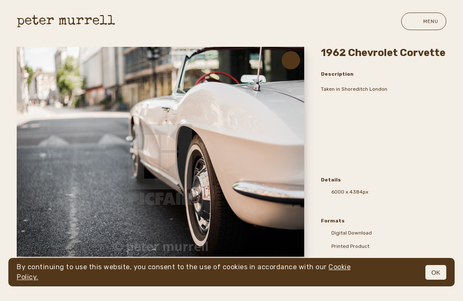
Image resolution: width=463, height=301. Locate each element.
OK (435, 272)
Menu (423, 21)
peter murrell (66, 21)
